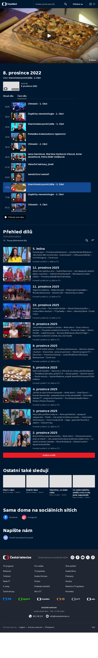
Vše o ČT (38, 617)
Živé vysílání (70, 591)
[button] (49, 35)
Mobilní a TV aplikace (74, 611)
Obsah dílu (8, 121)
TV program (8, 591)
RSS (93, 653)
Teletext (7, 601)
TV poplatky (39, 596)
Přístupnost (49, 653)
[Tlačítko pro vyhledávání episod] (87, 265)
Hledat (65, 5)
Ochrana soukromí (35, 653)
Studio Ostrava (40, 601)
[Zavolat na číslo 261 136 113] (36, 641)
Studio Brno (70, 596)
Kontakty (69, 617)
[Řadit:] (93, 265)
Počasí (37, 606)
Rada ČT (6, 606)
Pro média (38, 591)
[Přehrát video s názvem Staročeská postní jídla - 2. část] (49, 35)
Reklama (7, 596)
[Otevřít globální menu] (92, 4)
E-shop (6, 611)
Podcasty (69, 601)
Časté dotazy (8, 617)
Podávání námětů (42, 611)
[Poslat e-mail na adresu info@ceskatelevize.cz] (57, 641)
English (22, 653)
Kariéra (68, 606)
